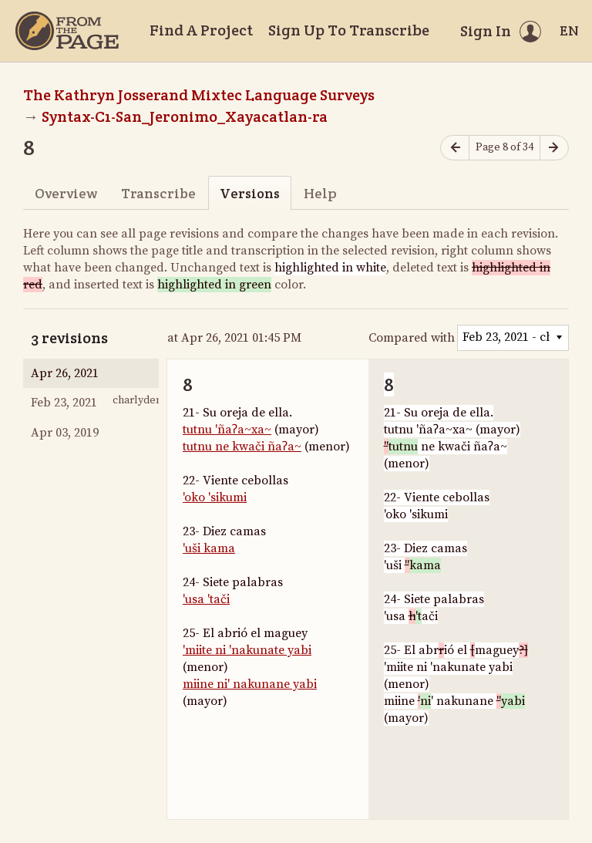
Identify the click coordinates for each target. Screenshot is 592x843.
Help (320, 193)
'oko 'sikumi (215, 497)
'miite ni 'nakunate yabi (247, 650)
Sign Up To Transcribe (348, 30)
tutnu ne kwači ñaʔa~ (242, 446)
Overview (66, 193)
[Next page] (554, 147)
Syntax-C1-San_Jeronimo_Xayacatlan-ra (185, 116)
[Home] (67, 31)
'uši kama (209, 548)
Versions (250, 193)
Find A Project (201, 30)
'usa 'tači (206, 599)
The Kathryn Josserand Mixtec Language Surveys (199, 95)
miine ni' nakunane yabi (250, 684)
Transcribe (158, 193)
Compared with (411, 338)
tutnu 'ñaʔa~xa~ (227, 429)
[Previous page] (454, 147)
